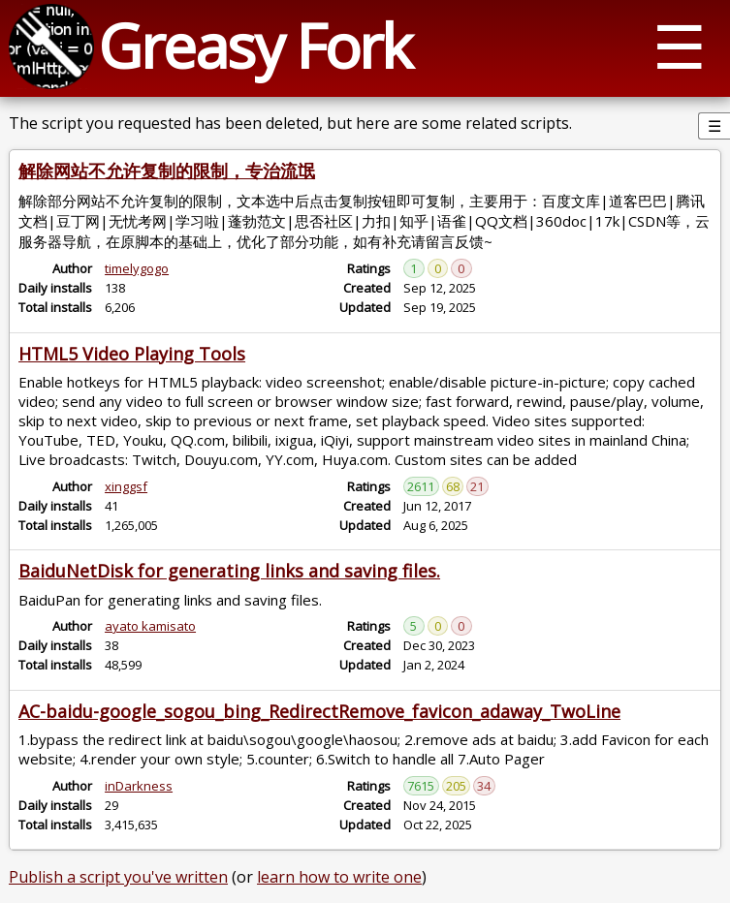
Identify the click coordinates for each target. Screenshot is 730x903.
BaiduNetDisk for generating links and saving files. (229, 570)
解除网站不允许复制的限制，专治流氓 (166, 170)
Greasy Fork (254, 45)
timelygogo (137, 268)
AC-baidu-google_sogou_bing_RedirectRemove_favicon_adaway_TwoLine (319, 711)
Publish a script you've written (118, 876)
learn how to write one (339, 876)
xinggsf (126, 486)
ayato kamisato (150, 626)
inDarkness (139, 785)
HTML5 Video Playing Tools (131, 353)
